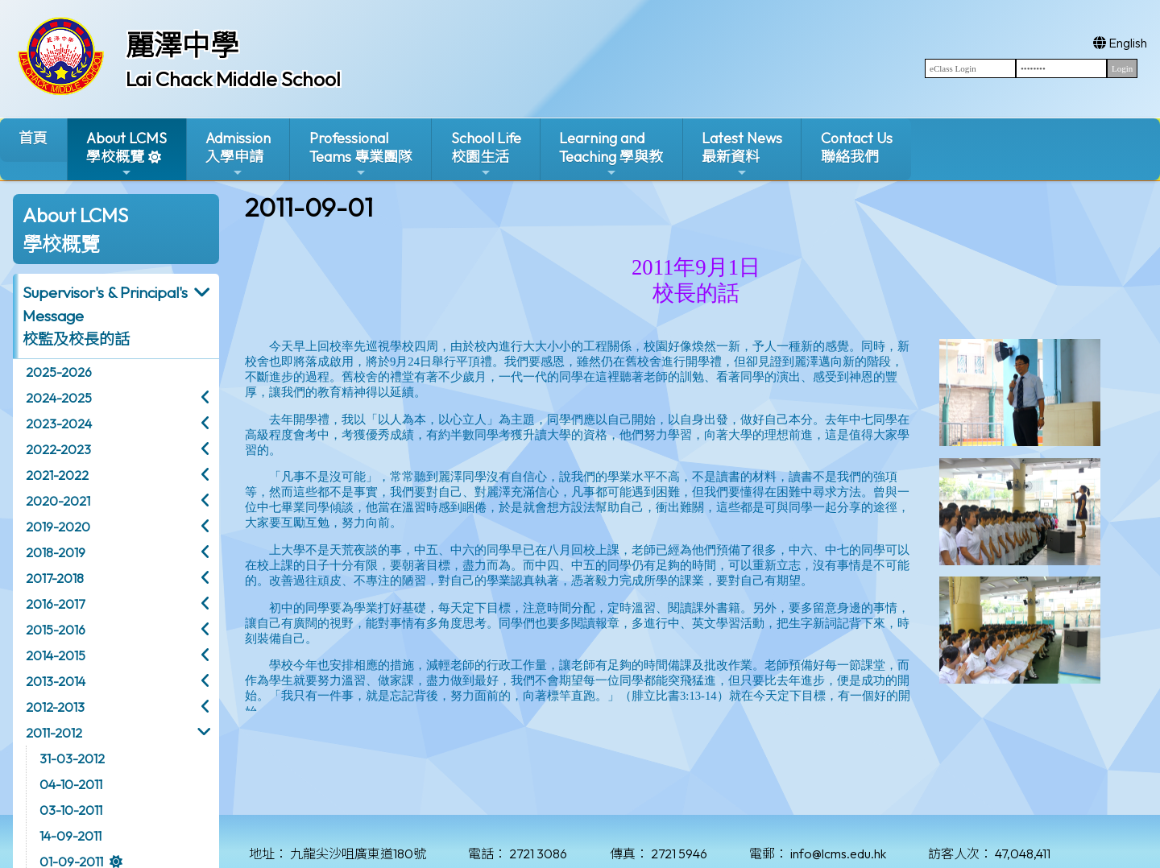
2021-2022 (57, 475)
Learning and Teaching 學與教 (611, 154)
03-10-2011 (70, 810)
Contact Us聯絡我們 (857, 147)
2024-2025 (59, 398)
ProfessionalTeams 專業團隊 (360, 154)
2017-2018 (55, 578)
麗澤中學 (182, 45)
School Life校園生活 (486, 154)
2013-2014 (55, 681)
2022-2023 (58, 449)
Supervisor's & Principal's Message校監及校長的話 (105, 316)
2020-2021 (58, 501)
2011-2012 (54, 733)
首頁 (33, 138)
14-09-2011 (70, 836)
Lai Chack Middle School (233, 79)
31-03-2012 (72, 758)
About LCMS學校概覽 (126, 154)
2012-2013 (55, 707)
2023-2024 (59, 423)
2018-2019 (55, 552)
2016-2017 (55, 604)
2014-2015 (55, 655)
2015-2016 (55, 630)
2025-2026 (59, 372)
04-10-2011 (70, 784)
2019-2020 (58, 527)
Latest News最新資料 (742, 154)
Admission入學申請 (238, 154)
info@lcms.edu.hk (838, 853)
